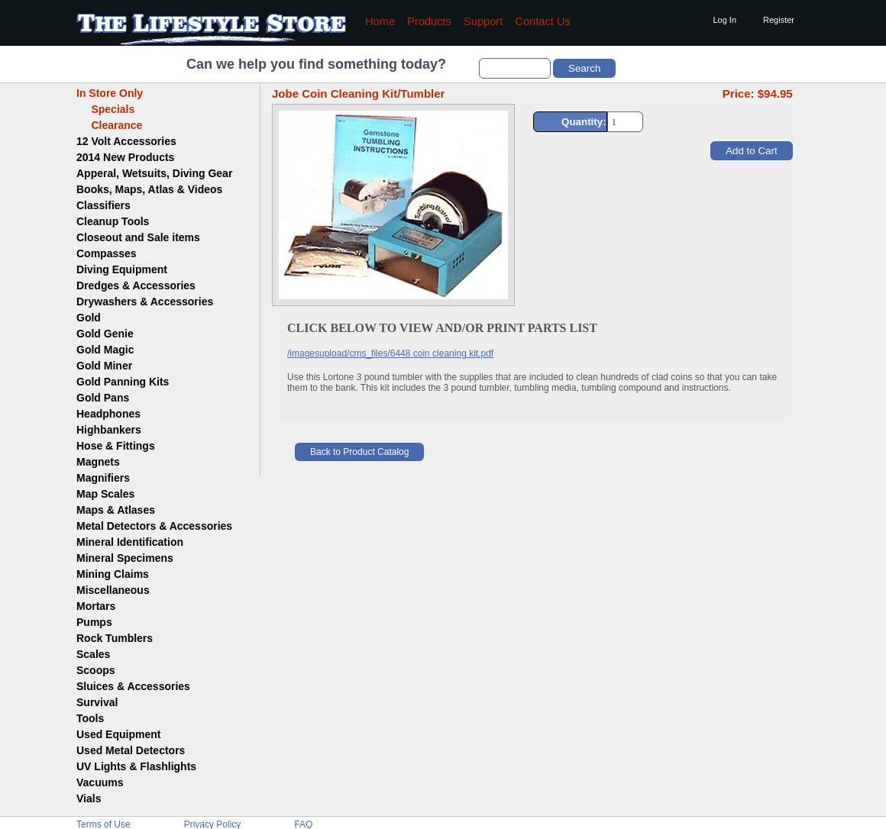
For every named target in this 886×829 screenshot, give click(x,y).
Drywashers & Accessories (144, 301)
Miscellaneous (113, 590)
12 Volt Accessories (126, 141)
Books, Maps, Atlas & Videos (149, 189)
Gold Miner (104, 366)
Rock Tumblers (114, 638)
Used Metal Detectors (130, 750)
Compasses (106, 253)
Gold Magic (105, 350)
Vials (88, 798)
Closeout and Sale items (138, 237)
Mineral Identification (129, 542)
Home (380, 21)
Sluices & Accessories (133, 686)
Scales (93, 654)
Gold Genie (105, 333)
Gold (88, 317)
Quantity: (583, 121)
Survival (97, 702)
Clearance (109, 125)
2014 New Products (125, 157)
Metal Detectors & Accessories (154, 526)
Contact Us (543, 21)
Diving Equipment (121, 269)
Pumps (94, 622)
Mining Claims (112, 574)
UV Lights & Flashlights (136, 766)
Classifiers (103, 205)
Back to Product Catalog (359, 452)
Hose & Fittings (115, 446)
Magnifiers (103, 478)
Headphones (108, 414)
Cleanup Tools (112, 221)
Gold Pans (102, 398)
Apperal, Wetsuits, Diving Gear (154, 173)
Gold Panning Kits (122, 382)
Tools (90, 718)
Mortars (95, 606)
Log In (724, 19)
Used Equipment (118, 734)
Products (429, 21)
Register (778, 19)
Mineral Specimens (124, 558)
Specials (105, 109)
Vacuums (99, 782)
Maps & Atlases (115, 510)
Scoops (95, 670)
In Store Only (109, 93)
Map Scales (105, 494)
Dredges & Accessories (136, 285)
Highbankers (108, 430)
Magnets (98, 462)
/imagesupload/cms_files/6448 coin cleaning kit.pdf (390, 353)
